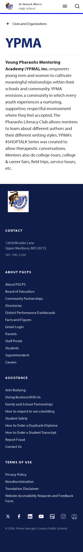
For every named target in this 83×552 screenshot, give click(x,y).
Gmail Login (14, 327)
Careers (10, 362)
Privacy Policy (16, 474)
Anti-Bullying (15, 390)
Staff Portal (13, 341)
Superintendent (17, 355)
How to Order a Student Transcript (30, 432)
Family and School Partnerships (29, 404)
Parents (11, 334)
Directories (13, 305)
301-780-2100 (15, 254)
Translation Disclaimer (22, 488)
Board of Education (20, 291)
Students (12, 348)
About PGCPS (15, 284)
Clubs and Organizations (26, 23)
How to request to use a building (29, 411)
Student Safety (16, 418)
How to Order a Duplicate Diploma (31, 425)
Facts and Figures (18, 319)
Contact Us (13, 446)
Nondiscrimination (19, 481)
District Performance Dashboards (30, 312)
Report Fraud (15, 439)
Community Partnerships (24, 298)
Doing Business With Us (23, 397)
